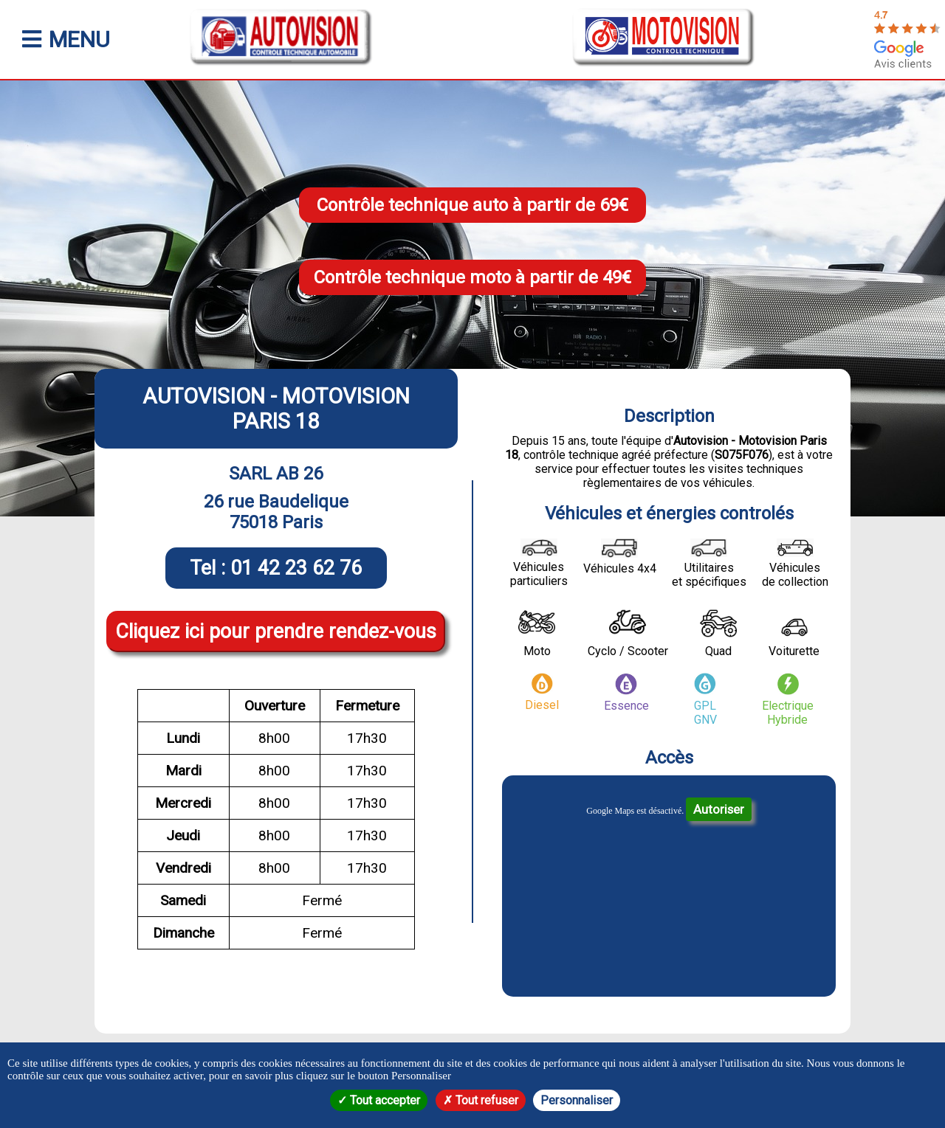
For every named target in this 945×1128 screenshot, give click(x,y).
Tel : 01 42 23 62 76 (276, 568)
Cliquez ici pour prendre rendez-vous (275, 631)
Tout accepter (378, 1100)
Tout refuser (480, 1100)
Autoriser (718, 809)
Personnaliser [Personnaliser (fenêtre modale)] (576, 1100)
